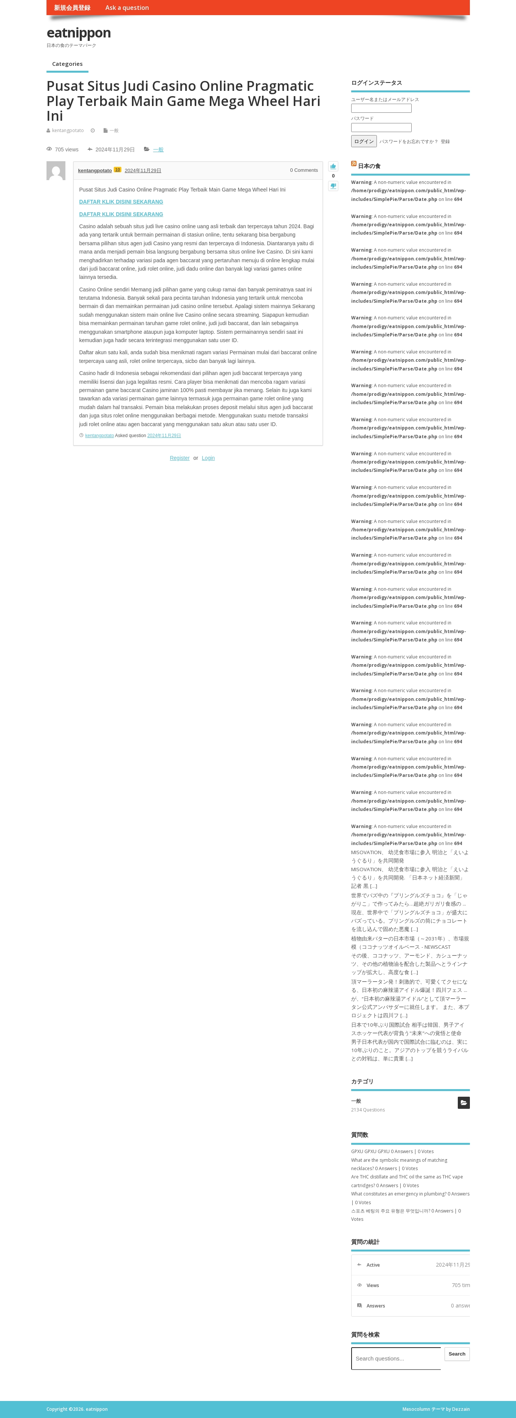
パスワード (362, 118)
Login (208, 458)
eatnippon (78, 32)
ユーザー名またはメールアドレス (385, 99)
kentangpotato (68, 130)
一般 (114, 130)
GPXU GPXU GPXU (370, 1151)
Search (457, 1354)
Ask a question (127, 7)
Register (179, 458)
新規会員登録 (72, 7)
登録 (445, 141)
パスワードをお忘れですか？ (409, 141)
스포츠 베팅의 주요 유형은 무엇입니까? (390, 1211)
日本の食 (369, 165)
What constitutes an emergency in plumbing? (398, 1194)
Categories (67, 63)
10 (117, 169)
